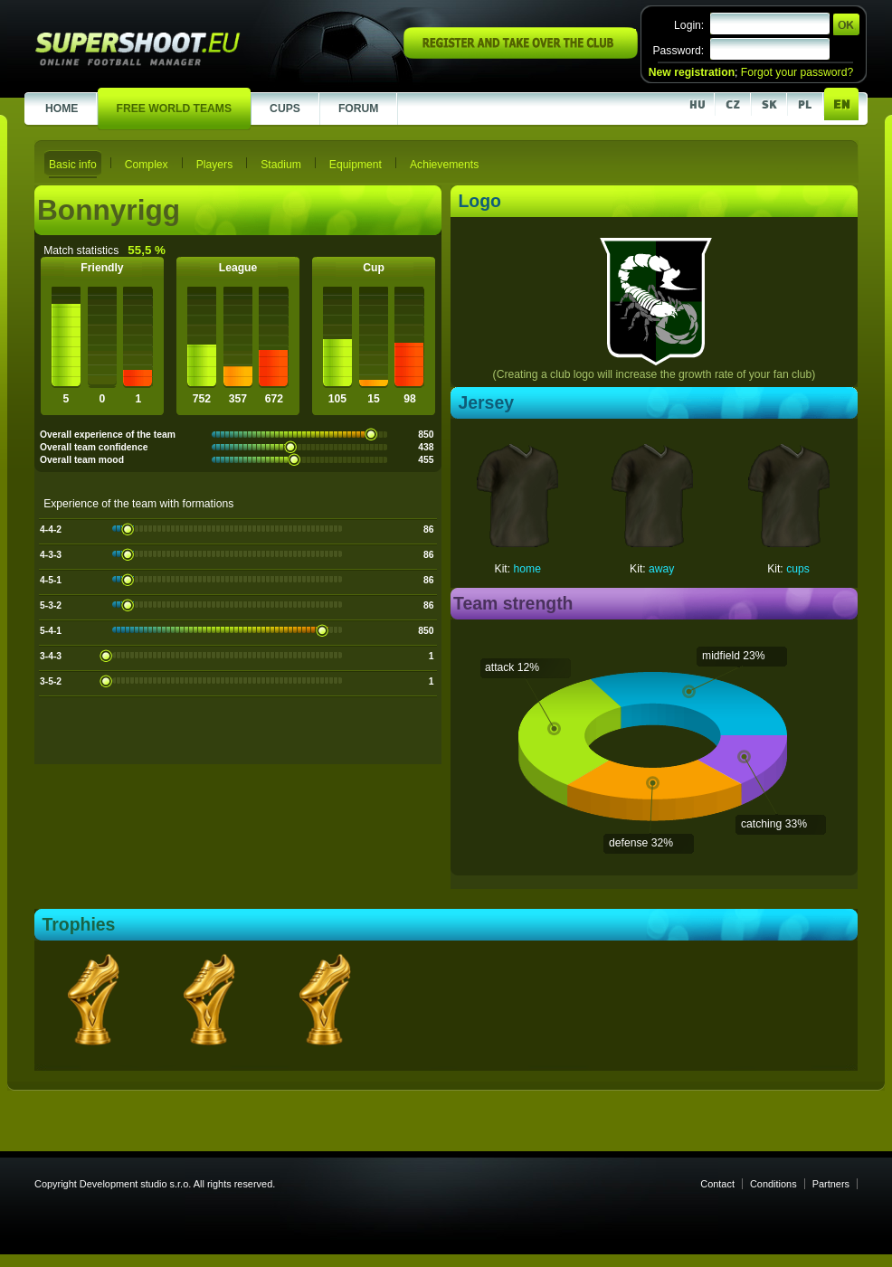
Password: (678, 50)
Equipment (355, 164)
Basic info (73, 164)
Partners (830, 1183)
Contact (717, 1183)
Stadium (281, 164)
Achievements (444, 164)
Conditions (773, 1183)
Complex (146, 164)
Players (214, 164)
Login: (689, 25)
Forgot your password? (797, 72)
